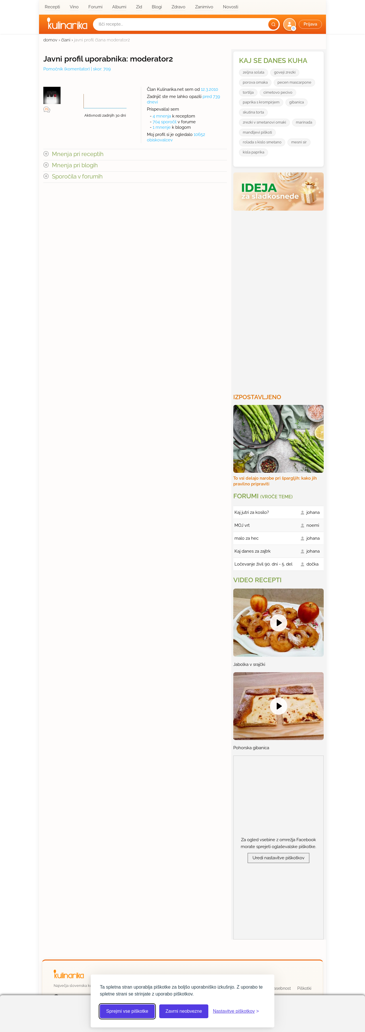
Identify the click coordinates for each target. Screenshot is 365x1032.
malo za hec (246, 538)
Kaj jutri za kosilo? (251, 512)
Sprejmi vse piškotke (127, 1011)
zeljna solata (253, 72)
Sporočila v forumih (77, 176)
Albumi (119, 6)
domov (50, 40)
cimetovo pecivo (277, 92)
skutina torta (253, 112)
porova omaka (255, 82)
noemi (312, 525)
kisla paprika (253, 152)
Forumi (95, 6)
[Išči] (273, 24)
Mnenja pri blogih (75, 165)
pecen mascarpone (294, 82)
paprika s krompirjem (261, 102)
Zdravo (178, 6)
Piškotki (304, 988)
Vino (74, 6)
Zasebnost (281, 988)
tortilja (248, 92)
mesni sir (299, 142)
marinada (304, 122)
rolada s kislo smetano (262, 142)
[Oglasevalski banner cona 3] (279, 300)
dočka (312, 564)
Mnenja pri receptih (78, 154)
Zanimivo (204, 6)
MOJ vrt (242, 525)
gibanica (296, 102)
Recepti (52, 6)
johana (313, 512)
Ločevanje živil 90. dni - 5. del (263, 564)
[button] (303, 24)
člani (65, 40)
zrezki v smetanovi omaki (264, 122)
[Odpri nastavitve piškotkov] (236, 1011)
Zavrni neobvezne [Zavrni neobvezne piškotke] (184, 1011)
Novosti (230, 6)
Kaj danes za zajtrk (252, 551)
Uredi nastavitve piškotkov (278, 857)
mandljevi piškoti (257, 132)
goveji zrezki (285, 72)
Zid (139, 6)
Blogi (157, 6)
